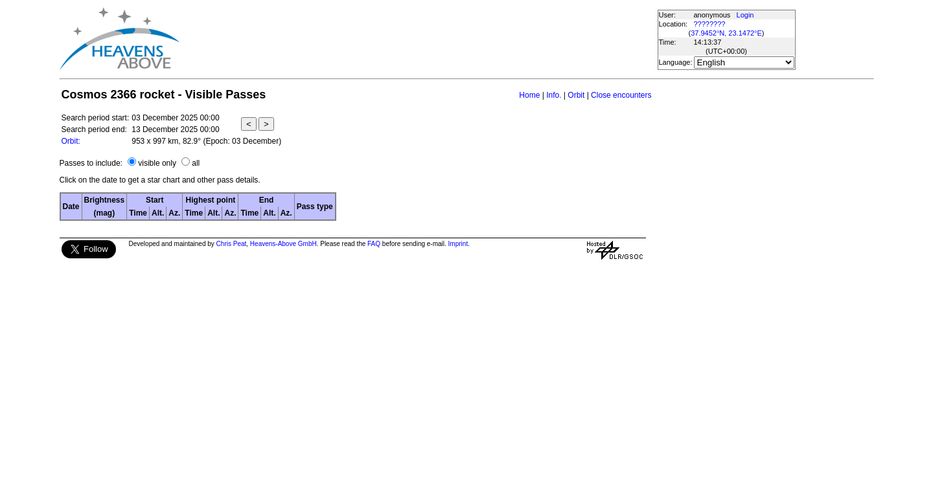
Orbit (576, 95)
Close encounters (621, 95)
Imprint (458, 243)
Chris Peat (231, 243)
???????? (710, 24)
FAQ (373, 243)
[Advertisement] (418, 39)
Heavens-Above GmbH (283, 243)
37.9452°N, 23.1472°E (726, 33)
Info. (553, 95)
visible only (157, 163)
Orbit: (71, 141)
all (196, 163)
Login (745, 15)
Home (529, 95)
